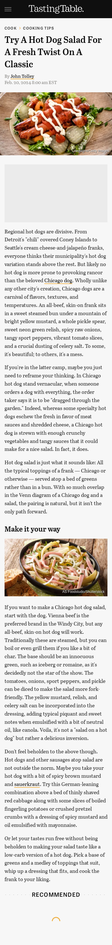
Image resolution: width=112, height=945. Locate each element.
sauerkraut (27, 784)
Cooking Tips (38, 28)
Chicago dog (58, 280)
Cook (11, 28)
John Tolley (22, 76)
